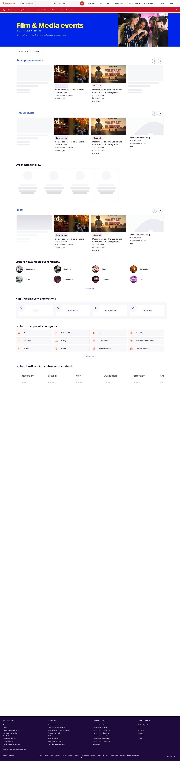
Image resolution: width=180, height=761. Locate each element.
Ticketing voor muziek (54, 733)
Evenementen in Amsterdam (101, 725)
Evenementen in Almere (100, 727)
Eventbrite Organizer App (10, 738)
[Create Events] (119, 3)
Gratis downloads (53, 738)
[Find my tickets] (149, 3)
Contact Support (143, 725)
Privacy (105, 755)
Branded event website (10, 733)
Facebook (141, 730)
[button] (134, 3)
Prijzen (5, 727)
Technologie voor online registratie (58, 730)
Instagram (141, 736)
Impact (70, 755)
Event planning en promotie (56, 744)
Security (77, 755)
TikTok (140, 738)
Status (93, 755)
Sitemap (5, 747)
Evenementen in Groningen (101, 741)
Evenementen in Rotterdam (101, 738)
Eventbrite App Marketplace (11, 744)
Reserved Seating (8, 741)
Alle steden (96, 744)
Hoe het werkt (7, 725)
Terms (99, 755)
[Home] (9, 3)
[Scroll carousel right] (160, 61)
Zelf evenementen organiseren (12, 730)
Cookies (122, 755)
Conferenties (52, 736)
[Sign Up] (172, 3)
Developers (85, 755)
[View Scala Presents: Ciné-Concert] (71, 74)
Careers (57, 755)
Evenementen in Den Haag (101, 733)
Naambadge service (9, 736)
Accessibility (114, 755)
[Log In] (162, 3)
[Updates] (91, 3)
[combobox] (68, 3)
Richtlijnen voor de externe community (14, 749)
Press (64, 755)
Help (51, 755)
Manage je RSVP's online (55, 741)
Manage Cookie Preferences (90, 758)
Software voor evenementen (56, 727)
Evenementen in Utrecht (100, 736)
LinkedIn (140, 733)
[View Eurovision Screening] (145, 126)
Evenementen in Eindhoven (101, 730)
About (41, 755)
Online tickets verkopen (55, 725)
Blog (46, 755)
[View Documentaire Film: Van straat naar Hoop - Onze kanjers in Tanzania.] (108, 74)
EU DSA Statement (133, 755)
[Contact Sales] (104, 3)
